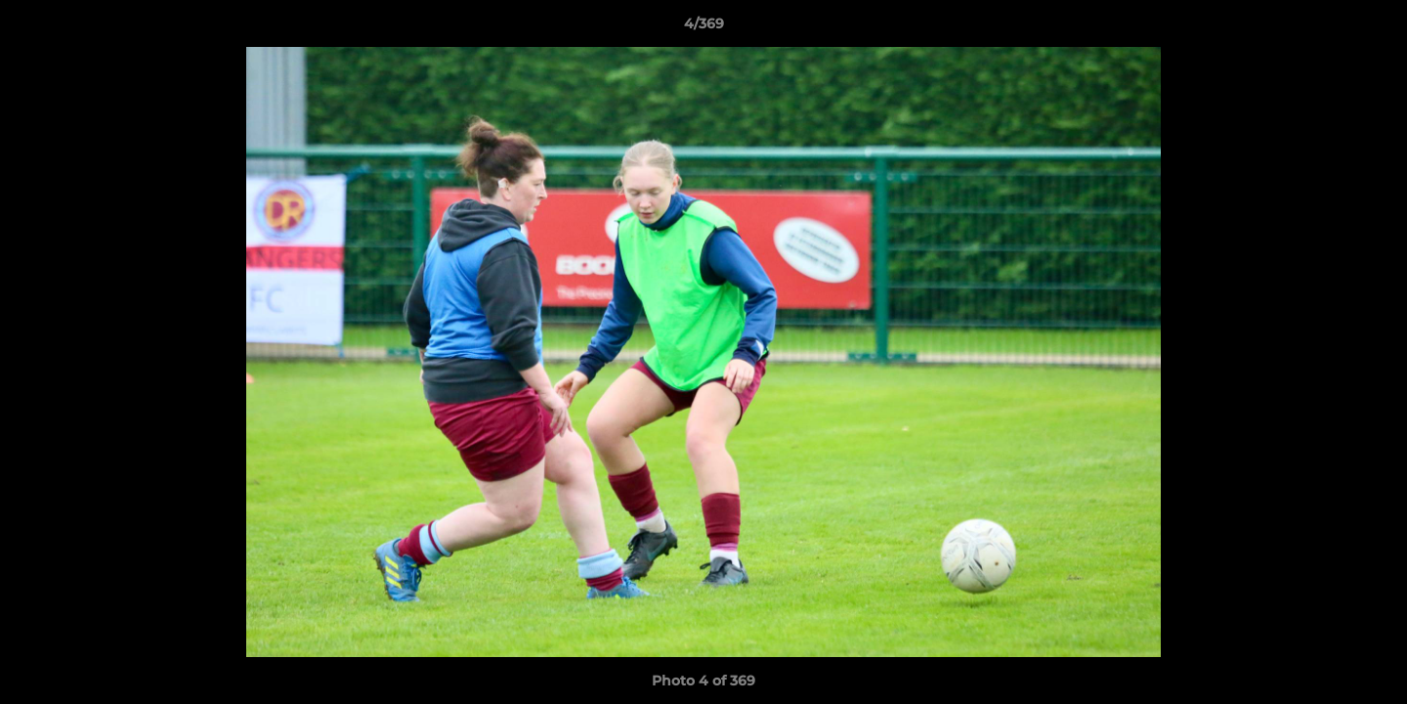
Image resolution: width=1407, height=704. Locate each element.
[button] (1372, 28)
